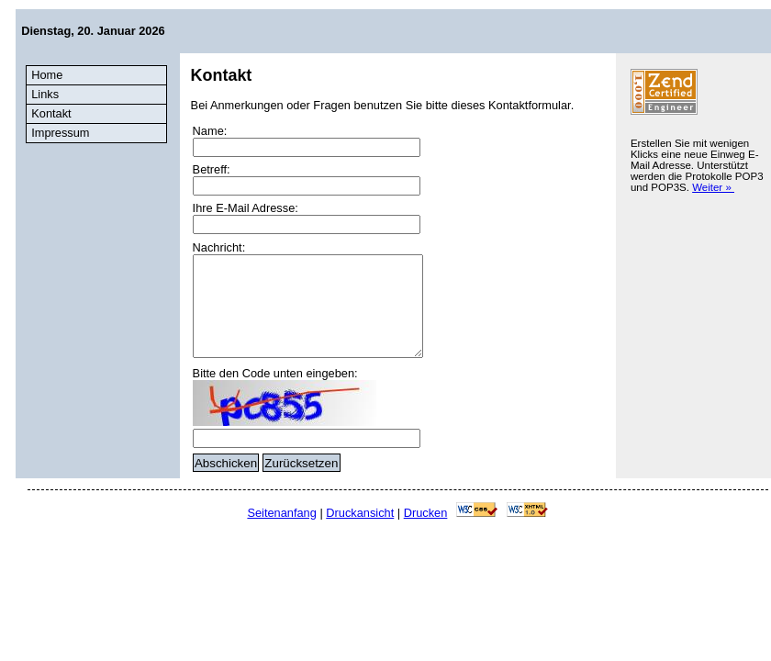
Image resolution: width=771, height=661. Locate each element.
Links (45, 94)
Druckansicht (360, 513)
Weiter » (713, 187)
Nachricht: (219, 247)
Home (46, 75)
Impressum (60, 133)
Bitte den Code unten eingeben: (275, 373)
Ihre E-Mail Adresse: (245, 208)
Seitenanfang (281, 513)
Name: (210, 131)
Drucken (426, 513)
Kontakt (51, 113)
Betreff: (211, 169)
